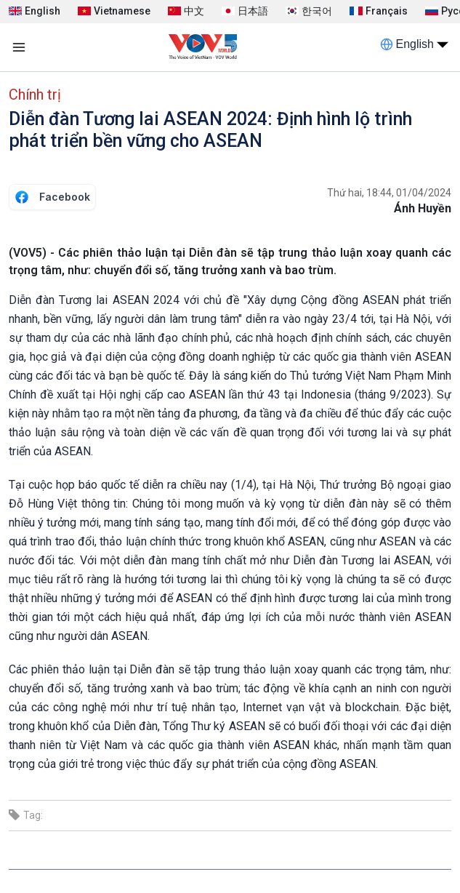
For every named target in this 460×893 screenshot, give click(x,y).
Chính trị (35, 94)
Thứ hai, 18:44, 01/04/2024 (389, 193)
